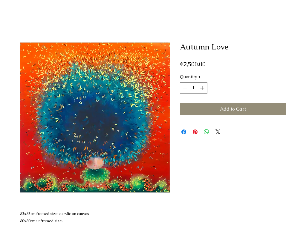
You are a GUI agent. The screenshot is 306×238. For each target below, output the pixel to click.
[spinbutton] (193, 88)
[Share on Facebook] (183, 131)
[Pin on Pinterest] (195, 131)
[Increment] (202, 88)
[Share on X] (217, 131)
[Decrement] (184, 88)
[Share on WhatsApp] (206, 131)
